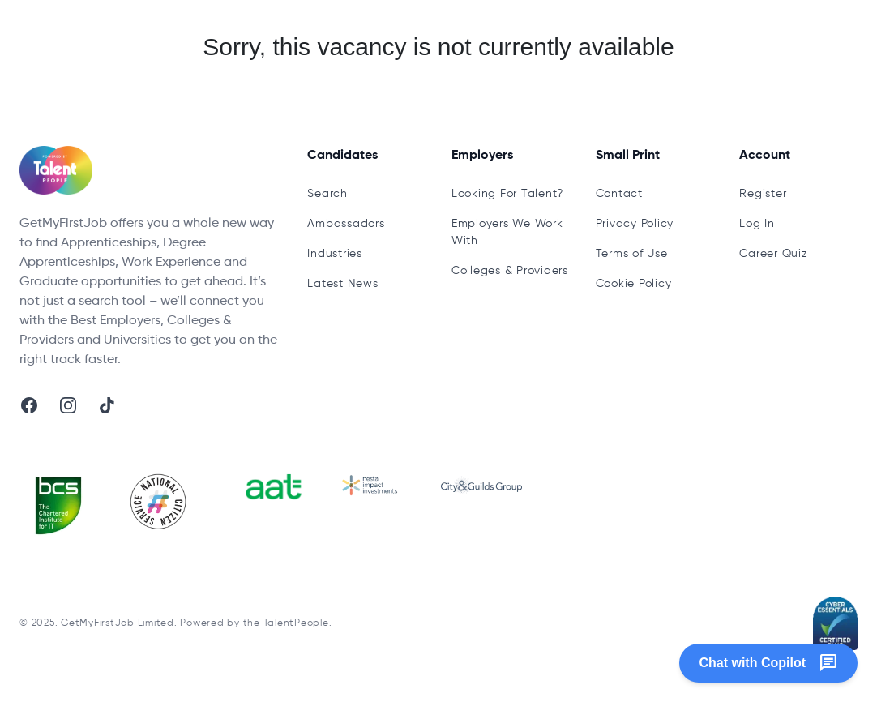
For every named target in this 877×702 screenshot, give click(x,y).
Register (762, 193)
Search (327, 193)
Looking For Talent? (507, 193)
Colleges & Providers (509, 270)
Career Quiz (773, 253)
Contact (619, 193)
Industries (334, 253)
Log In (757, 223)
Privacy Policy (635, 223)
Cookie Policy (634, 283)
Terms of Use (632, 253)
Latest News (342, 283)
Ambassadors (345, 223)
